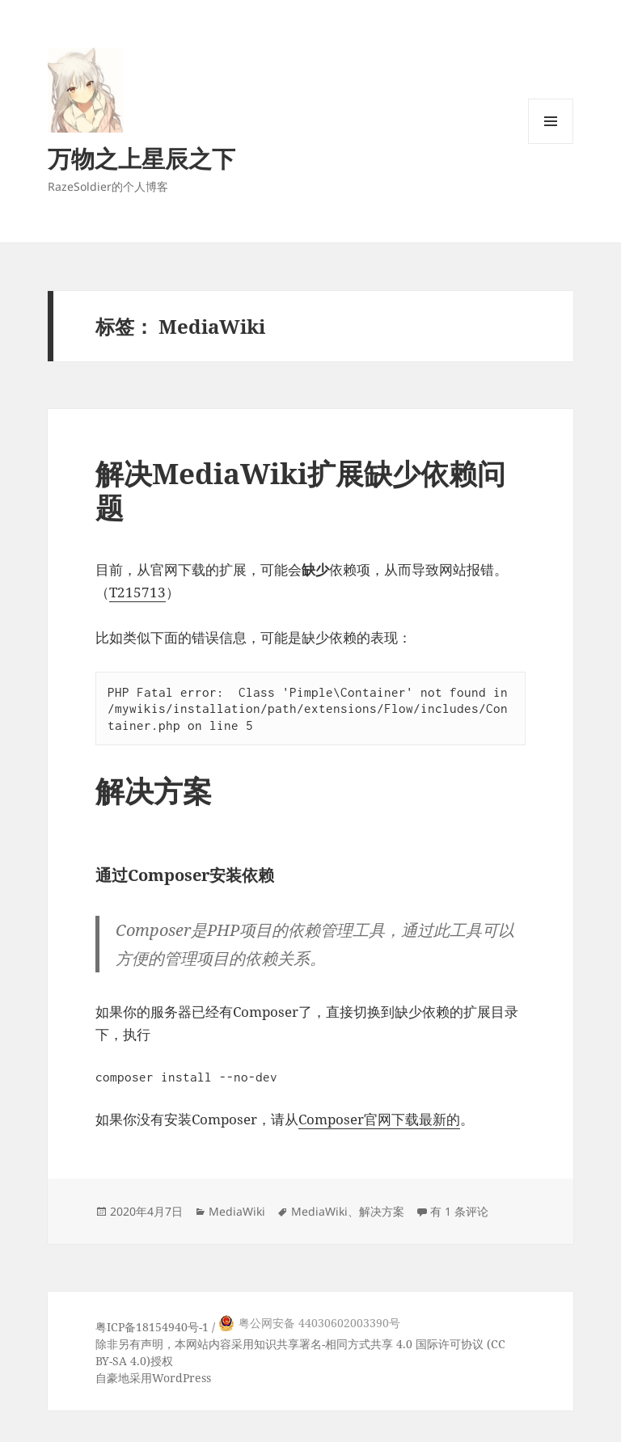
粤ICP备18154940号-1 (152, 1326)
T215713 (137, 592)
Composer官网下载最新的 (379, 1119)
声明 (152, 1343)
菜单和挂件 (551, 143)
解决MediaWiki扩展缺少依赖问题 (300, 490)
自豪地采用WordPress (153, 1377)
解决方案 (381, 1211)
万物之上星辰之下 (141, 158)
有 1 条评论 (459, 1211)
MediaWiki (237, 1211)
